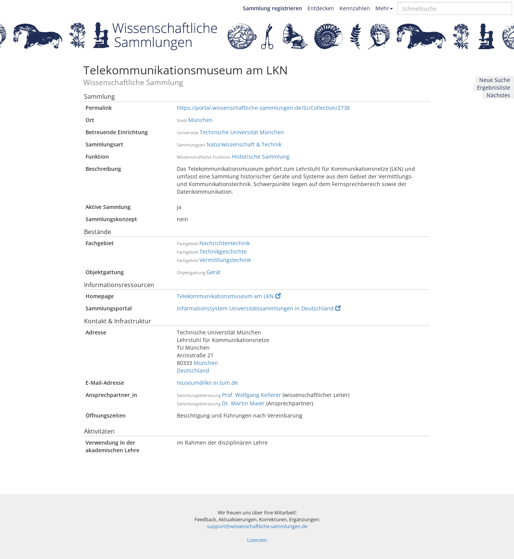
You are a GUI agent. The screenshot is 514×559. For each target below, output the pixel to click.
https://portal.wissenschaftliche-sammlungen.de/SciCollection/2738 (263, 107)
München (200, 120)
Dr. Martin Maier (243, 403)
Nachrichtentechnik (224, 243)
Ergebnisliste (493, 87)
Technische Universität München (242, 132)
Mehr (384, 8)
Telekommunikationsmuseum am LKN (229, 296)
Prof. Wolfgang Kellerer (251, 394)
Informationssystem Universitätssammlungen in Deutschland (259, 308)
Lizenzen (257, 540)
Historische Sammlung (260, 156)
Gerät (214, 272)
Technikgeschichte (223, 251)
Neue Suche (494, 80)
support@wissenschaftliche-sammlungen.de (257, 526)
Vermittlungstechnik (225, 259)
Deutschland (193, 370)
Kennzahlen (354, 8)
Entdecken (320, 8)
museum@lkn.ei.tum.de (207, 382)
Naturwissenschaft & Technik (244, 144)
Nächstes (498, 95)
